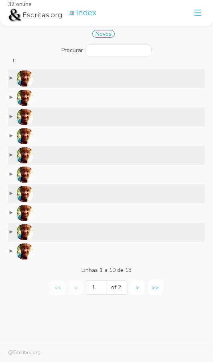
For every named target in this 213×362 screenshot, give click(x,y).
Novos (103, 34)
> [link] (137, 327)
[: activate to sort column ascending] (50, 69)
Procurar (106, 50)
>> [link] (155, 327)
